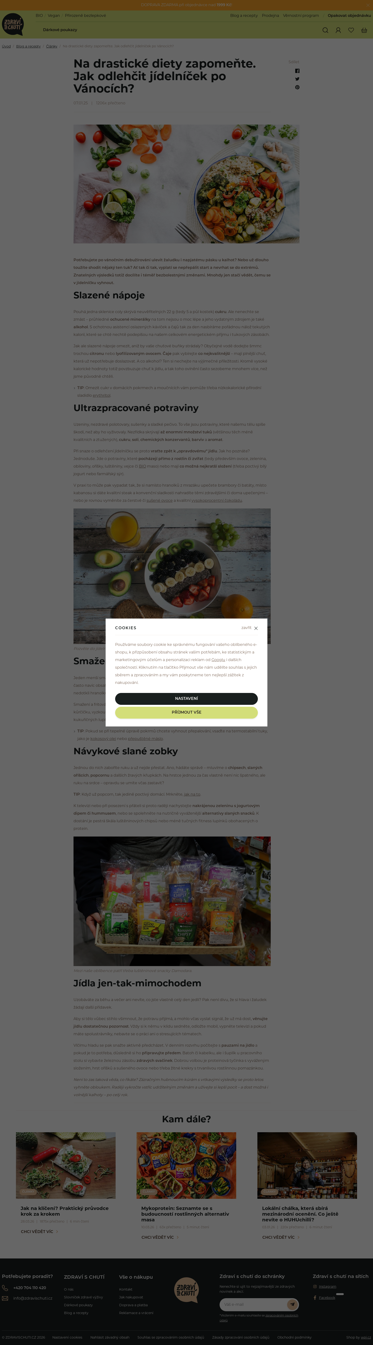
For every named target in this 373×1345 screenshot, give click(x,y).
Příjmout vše (186, 713)
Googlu (218, 660)
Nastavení (186, 699)
